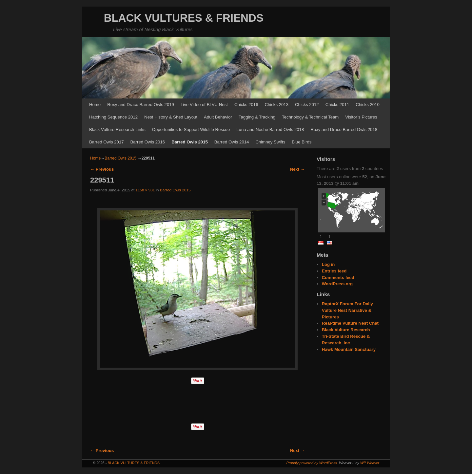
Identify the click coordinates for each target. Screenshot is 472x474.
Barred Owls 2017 (106, 142)
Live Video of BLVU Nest (204, 104)
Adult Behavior (218, 117)
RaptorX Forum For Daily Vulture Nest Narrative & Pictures (347, 310)
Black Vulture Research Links (117, 129)
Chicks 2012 (307, 104)
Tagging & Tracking (257, 117)
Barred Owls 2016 (147, 142)
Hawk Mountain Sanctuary (349, 349)
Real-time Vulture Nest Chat (350, 323)
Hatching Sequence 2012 (113, 117)
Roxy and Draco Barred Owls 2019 (140, 104)
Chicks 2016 (246, 104)
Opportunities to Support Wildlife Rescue (191, 129)
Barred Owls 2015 (189, 142)
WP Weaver (369, 463)
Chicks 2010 (368, 104)
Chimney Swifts (270, 142)
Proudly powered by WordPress (311, 463)
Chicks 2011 (337, 104)
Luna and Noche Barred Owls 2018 (270, 129)
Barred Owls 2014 (231, 142)
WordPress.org (337, 283)
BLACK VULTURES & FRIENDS (184, 18)
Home (95, 104)
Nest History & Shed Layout (170, 117)
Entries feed (334, 271)
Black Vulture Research (346, 329)
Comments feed (338, 277)
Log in (328, 264)
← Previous (102, 169)
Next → (297, 169)
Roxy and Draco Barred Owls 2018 (343, 129)
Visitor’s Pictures (361, 117)
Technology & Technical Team (310, 117)
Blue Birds (301, 142)
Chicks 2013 (276, 104)
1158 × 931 (145, 190)
